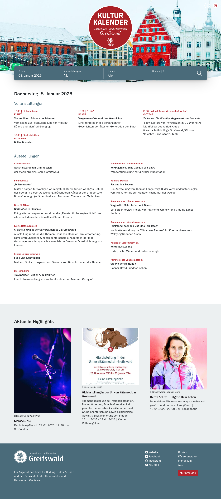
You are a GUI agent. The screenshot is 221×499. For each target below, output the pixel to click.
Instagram (153, 460)
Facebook (152, 456)
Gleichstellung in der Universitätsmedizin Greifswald (109, 394)
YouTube (152, 464)
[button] (215, 5)
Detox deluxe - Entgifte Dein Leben (173, 397)
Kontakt (183, 452)
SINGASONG (22, 421)
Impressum (185, 460)
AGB (180, 464)
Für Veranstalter (188, 456)
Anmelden (188, 472)
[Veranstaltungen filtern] (199, 73)
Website (151, 452)
